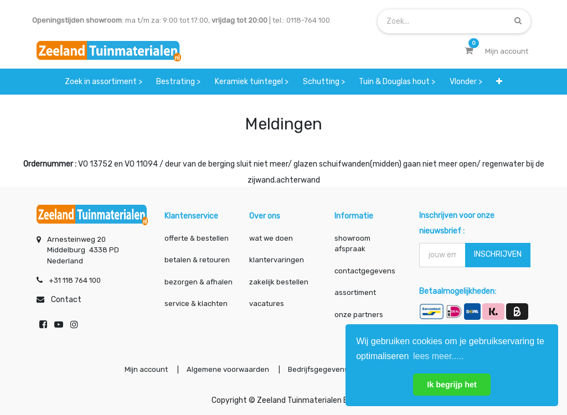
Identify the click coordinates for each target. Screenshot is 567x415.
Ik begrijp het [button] (452, 384)
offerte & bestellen (197, 238)
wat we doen (271, 238)
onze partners (358, 314)
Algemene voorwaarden (228, 369)
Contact (66, 299)
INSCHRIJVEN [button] (498, 254)
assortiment (355, 292)
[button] (499, 82)
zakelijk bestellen (278, 282)
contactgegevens (364, 271)
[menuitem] (104, 82)
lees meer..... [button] (438, 356)
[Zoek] (518, 21)
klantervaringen (276, 260)
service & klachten (196, 303)
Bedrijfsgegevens (319, 369)
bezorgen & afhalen (198, 282)
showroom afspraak (352, 243)
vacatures (266, 303)
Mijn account (146, 369)
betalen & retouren (197, 260)
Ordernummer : (49, 164)
